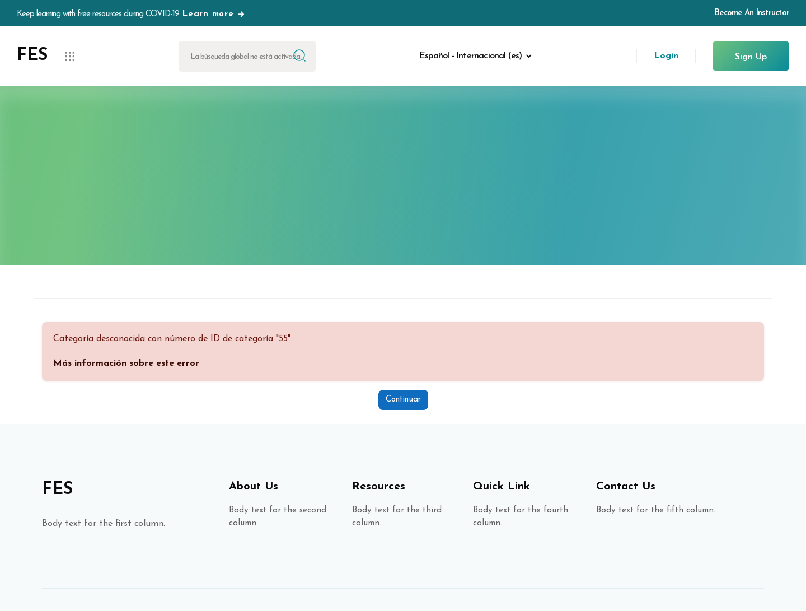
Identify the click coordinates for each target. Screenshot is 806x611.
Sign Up (751, 57)
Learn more (214, 14)
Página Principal (403, 199)
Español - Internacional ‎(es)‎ (470, 56)
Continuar (403, 399)
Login (666, 56)
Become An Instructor (752, 13)
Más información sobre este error (126, 363)
